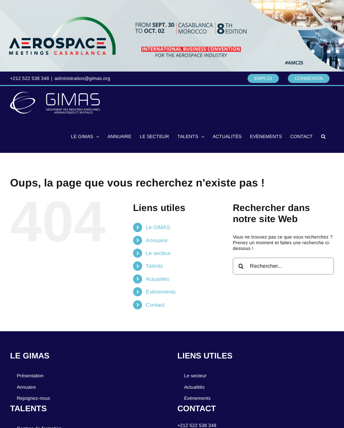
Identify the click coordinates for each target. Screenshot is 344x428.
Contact (155, 305)
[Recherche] (241, 266)
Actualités (157, 279)
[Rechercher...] (283, 266)
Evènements (161, 292)
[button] (323, 136)
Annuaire (157, 240)
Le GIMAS (158, 227)
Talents (154, 266)
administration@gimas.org (82, 78)
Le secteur (158, 253)
